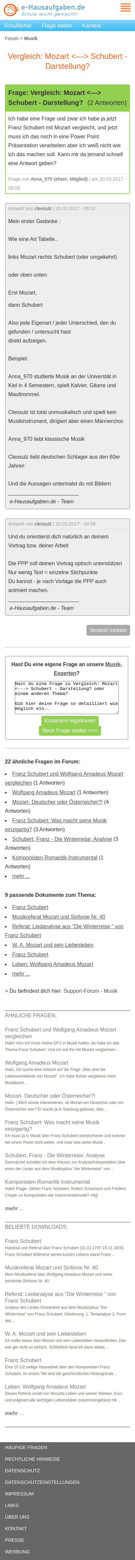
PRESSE (14, 1540)
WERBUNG (17, 1551)
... (14, 1208)
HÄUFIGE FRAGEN (26, 1447)
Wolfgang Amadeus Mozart (44, 792)
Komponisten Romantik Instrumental (54, 857)
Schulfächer (18, 25)
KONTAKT (16, 1528)
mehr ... (21, 876)
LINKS (12, 1505)
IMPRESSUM (19, 1493)
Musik (111, 991)
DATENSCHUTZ (22, 1470)
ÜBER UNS (17, 1517)
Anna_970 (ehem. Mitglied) (59, 179)
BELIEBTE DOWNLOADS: (36, 1227)
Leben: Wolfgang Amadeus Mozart (52, 964)
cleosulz (43, 208)
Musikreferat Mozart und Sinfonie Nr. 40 (58, 917)
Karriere (91, 25)
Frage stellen (57, 25)
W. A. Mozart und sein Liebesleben (52, 945)
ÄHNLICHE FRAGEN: (30, 1015)
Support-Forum (81, 991)
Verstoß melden (108, 630)
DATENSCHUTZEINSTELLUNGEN (42, 1482)
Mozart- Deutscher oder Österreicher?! (57, 802)
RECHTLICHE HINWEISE (32, 1459)
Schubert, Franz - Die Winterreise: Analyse (62, 839)
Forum (12, 38)
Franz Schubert (30, 907)
